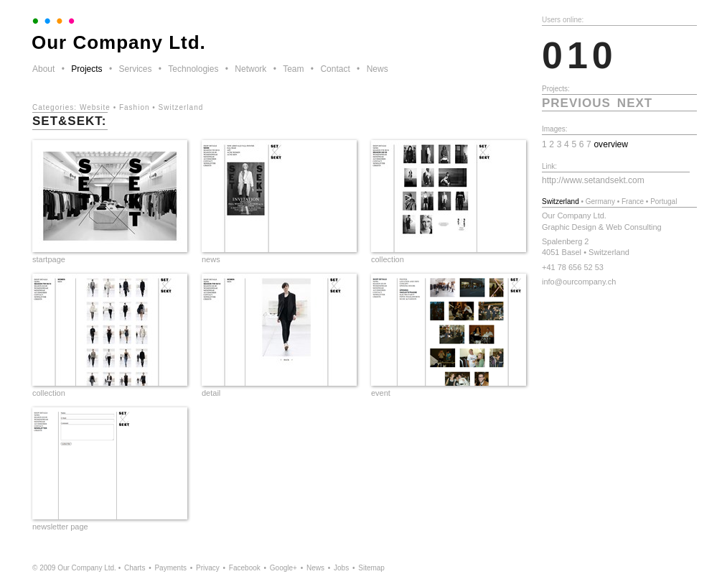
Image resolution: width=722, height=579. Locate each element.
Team (293, 69)
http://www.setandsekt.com (593, 180)
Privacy (208, 568)
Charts (134, 568)
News (377, 69)
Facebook (245, 568)
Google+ (283, 568)
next (634, 103)
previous (576, 103)
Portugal (663, 201)
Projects (86, 69)
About (43, 69)
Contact (335, 69)
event (380, 393)
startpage (48, 259)
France (633, 201)
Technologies (193, 69)
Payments (170, 568)
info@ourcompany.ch (579, 281)
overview (611, 144)
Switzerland (181, 107)
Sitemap (371, 568)
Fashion (134, 107)
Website (95, 107)
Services (134, 69)
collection (387, 259)
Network (250, 69)
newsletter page (60, 526)
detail (211, 393)
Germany (600, 201)
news (211, 259)
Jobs (341, 568)
